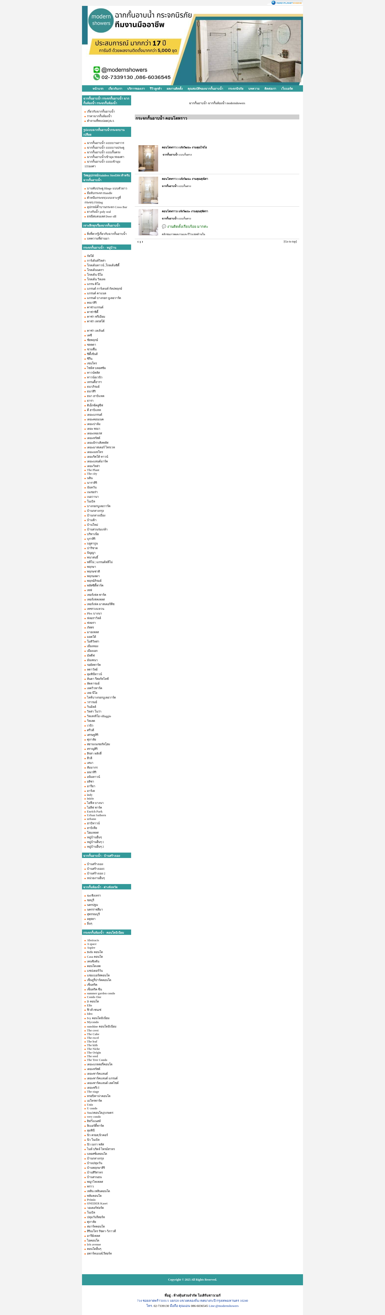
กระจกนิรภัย (235, 88)
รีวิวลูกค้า (156, 88)
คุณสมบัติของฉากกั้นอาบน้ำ (205, 88)
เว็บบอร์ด (287, 88)
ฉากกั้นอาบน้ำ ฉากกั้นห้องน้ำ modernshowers (217, 103)
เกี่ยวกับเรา (115, 88)
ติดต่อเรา (270, 88)
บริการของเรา (136, 88)
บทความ (254, 88)
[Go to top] (290, 241)
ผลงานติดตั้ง (175, 88)
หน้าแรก (98, 88)
